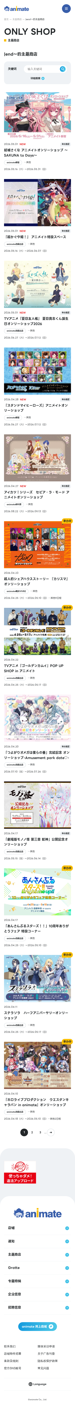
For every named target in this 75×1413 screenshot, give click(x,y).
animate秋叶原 (14, 504)
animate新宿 (13, 162)
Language (39, 1384)
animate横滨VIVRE (16, 591)
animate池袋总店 (15, 244)
